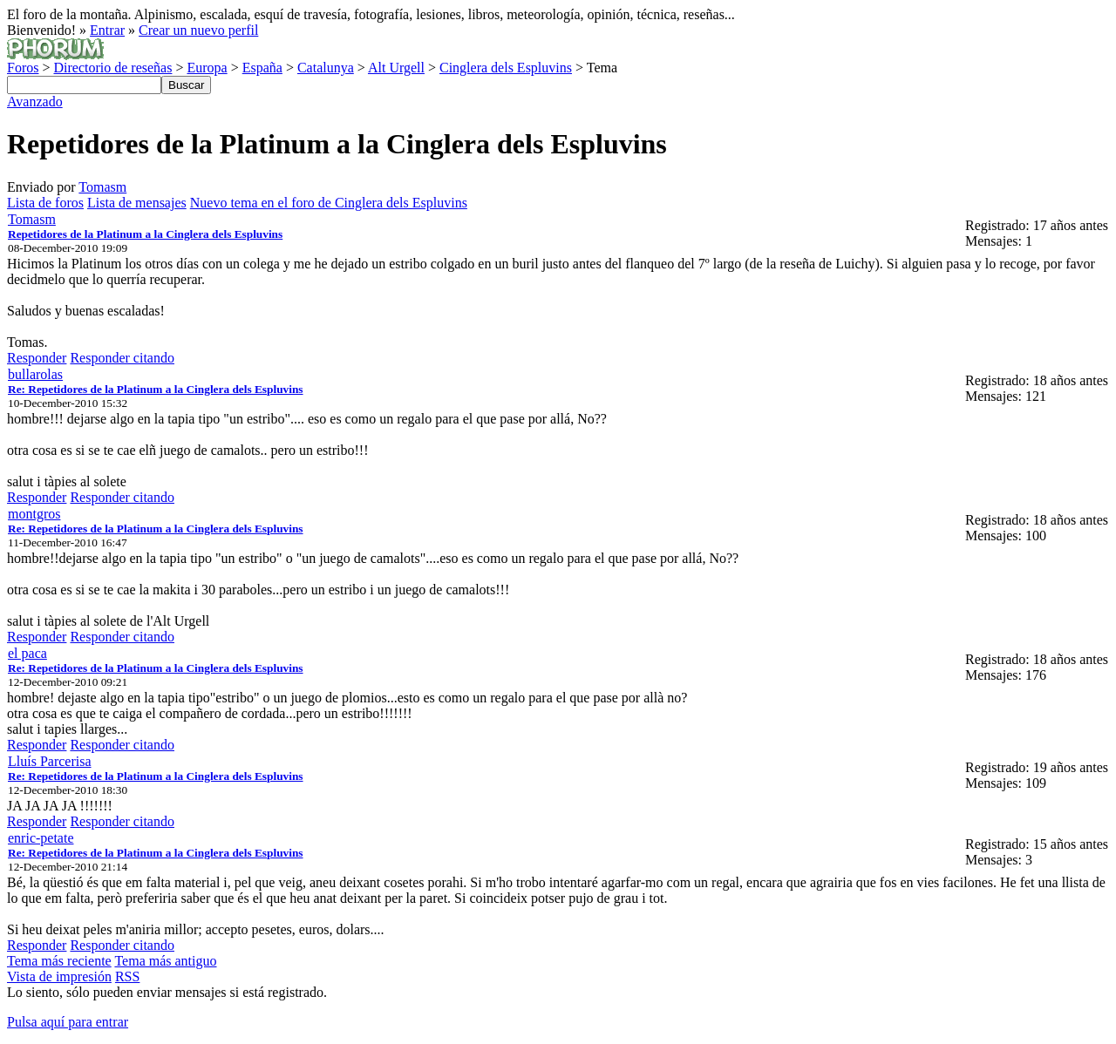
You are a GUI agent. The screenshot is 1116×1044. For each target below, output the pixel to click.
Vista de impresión (59, 976)
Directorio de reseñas (112, 67)
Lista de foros (45, 202)
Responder (36, 357)
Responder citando (122, 357)
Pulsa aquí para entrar (67, 1021)
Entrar (107, 30)
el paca (27, 653)
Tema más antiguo (165, 960)
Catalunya (325, 67)
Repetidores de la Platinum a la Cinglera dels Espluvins (145, 234)
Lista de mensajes (137, 202)
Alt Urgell (396, 67)
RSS (127, 976)
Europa (207, 67)
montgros (34, 513)
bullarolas (35, 374)
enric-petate (41, 837)
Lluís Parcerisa (50, 761)
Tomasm (102, 187)
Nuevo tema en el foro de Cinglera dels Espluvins (328, 202)
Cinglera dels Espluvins (505, 67)
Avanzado (35, 101)
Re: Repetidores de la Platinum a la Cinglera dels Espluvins (155, 389)
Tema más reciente (59, 960)
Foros (22, 67)
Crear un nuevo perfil (198, 30)
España (262, 67)
